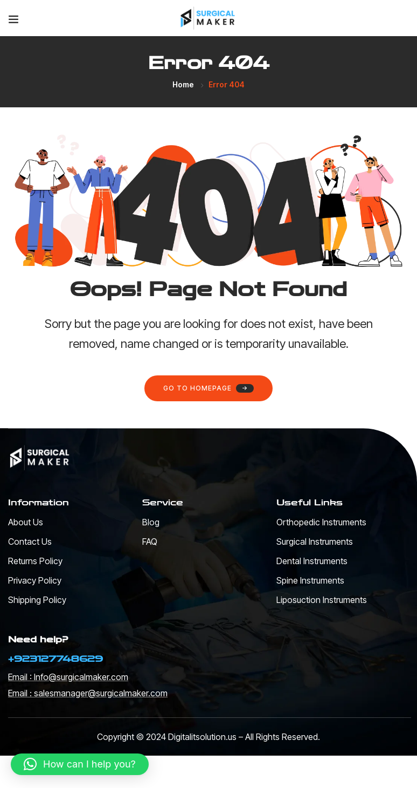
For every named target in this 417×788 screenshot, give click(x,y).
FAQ (149, 541)
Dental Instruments (312, 561)
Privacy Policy (34, 580)
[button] (80, 764)
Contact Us (30, 541)
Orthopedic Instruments (321, 522)
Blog (150, 522)
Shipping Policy (37, 599)
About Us (25, 522)
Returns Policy (35, 561)
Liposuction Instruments (321, 599)
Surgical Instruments (314, 541)
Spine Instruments (310, 580)
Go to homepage (208, 388)
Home (183, 84)
